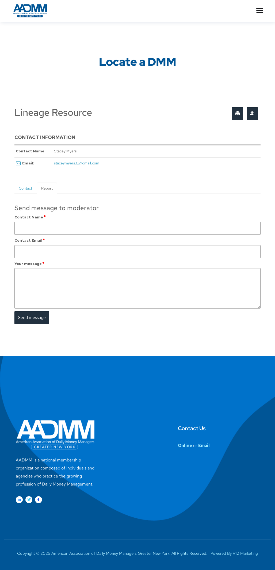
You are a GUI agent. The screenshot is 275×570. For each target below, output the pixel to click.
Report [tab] (47, 188)
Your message (29, 264)
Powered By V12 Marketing (234, 553)
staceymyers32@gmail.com (76, 163)
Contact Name (30, 217)
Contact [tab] (25, 188)
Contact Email (29, 240)
